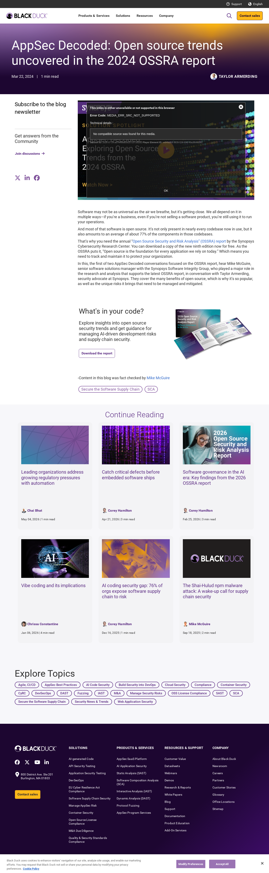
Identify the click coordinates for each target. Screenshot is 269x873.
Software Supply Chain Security (90, 798)
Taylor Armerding (238, 76)
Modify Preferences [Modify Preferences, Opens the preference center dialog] (190, 863)
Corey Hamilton (120, 510)
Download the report (97, 353)
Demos (169, 780)
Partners (218, 780)
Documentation (175, 816)
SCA (151, 389)
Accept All (222, 863)
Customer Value (175, 759)
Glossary (218, 794)
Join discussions (27, 154)
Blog (168, 801)
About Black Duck (224, 759)
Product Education (177, 823)
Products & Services (93, 16)
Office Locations (223, 801)
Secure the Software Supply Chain (110, 389)
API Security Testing (82, 766)
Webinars (171, 773)
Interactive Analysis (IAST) (134, 791)
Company (166, 16)
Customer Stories (224, 787)
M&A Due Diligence (81, 830)
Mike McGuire (158, 378)
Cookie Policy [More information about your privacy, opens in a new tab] (31, 868)
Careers (217, 773)
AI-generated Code (81, 759)
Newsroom (219, 766)
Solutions (123, 16)
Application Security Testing (87, 773)
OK (166, 190)
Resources (145, 16)
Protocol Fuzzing (128, 805)
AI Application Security (132, 766)
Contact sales (250, 16)
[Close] (262, 863)
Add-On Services (175, 830)
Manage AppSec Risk (83, 805)
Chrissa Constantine (42, 624)
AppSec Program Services (134, 812)
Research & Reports (178, 787)
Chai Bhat (34, 510)
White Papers (173, 794)
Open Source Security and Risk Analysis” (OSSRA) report (179, 241)
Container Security (81, 812)
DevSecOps (76, 780)
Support (236, 4)
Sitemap (217, 809)
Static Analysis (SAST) (131, 773)
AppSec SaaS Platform (132, 759)
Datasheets (172, 766)
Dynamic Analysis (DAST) (133, 798)
